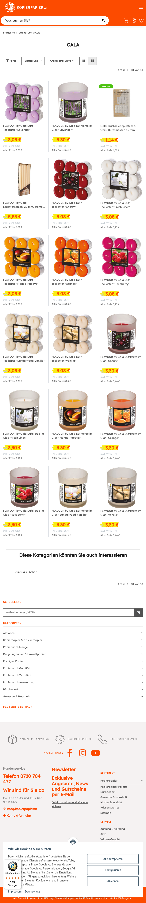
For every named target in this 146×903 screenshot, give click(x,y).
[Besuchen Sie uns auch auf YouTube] (95, 753)
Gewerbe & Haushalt (16, 696)
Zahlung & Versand (112, 829)
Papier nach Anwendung (18, 682)
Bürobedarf (10, 689)
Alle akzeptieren (111, 859)
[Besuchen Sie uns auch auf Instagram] (82, 753)
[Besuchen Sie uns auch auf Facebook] (69, 753)
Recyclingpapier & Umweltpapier (24, 654)
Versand (60, 898)
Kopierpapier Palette (113, 786)
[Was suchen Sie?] (55, 20)
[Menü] (19, 861)
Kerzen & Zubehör (25, 572)
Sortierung (31, 60)
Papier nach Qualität (16, 668)
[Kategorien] (141, 7)
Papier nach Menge (15, 647)
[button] (83, 61)
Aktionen (8, 633)
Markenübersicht (111, 802)
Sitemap (105, 813)
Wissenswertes (109, 807)
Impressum (16, 891)
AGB (103, 834)
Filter (11, 60)
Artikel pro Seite (60, 60)
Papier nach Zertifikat (17, 675)
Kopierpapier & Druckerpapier (22, 640)
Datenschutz (33, 891)
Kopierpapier (108, 780)
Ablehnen (111, 881)
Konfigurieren (112, 870)
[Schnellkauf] (68, 612)
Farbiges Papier (13, 661)
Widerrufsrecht (110, 839)
